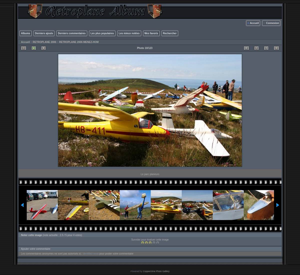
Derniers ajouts (44, 33)
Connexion (272, 23)
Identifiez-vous (90, 253)
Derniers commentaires (72, 33)
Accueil (254, 23)
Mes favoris (151, 33)
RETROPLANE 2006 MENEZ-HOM (78, 42)
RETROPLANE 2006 (44, 42)
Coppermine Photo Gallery (156, 271)
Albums (25, 33)
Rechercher (170, 33)
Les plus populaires (102, 33)
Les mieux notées (129, 33)
